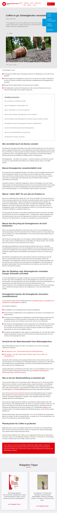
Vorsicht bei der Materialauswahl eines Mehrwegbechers (19, 128)
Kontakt (20, 3)
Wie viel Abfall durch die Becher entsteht (15, 101)
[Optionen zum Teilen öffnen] (10, 33)
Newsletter (50, 29)
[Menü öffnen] (51, 4)
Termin (31, 3)
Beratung (26, 3)
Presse (34, 5)
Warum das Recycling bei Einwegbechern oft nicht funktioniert (21, 114)
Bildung (29, 5)
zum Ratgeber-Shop (14, 504)
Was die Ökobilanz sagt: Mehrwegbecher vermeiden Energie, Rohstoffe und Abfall (26, 119)
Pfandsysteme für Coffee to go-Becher (15, 136)
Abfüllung (47, 409)
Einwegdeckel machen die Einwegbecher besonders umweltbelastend (23, 123)
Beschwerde (38, 3)
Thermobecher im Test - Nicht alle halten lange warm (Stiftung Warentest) (23, 351)
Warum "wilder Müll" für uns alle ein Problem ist (17, 110)
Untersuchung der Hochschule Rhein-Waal (16, 393)
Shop (24, 5)
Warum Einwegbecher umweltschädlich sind (16, 105)
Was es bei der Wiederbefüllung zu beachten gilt (17, 132)
